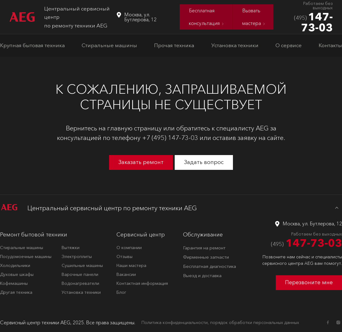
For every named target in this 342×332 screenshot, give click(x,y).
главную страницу (134, 128)
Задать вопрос (204, 162)
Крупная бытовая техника (32, 45)
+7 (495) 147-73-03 (170, 137)
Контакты (330, 45)
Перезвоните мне (309, 282)
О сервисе (288, 45)
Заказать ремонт (141, 162)
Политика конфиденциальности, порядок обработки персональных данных (220, 322)
